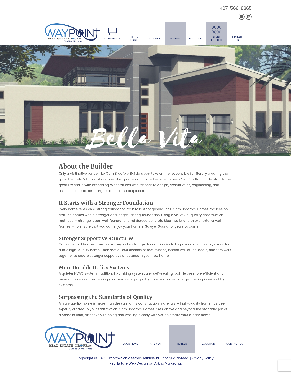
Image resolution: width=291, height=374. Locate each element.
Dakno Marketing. (168, 363)
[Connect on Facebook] (242, 17)
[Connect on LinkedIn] (249, 17)
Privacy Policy (203, 358)
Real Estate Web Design (128, 363)
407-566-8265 (236, 8)
